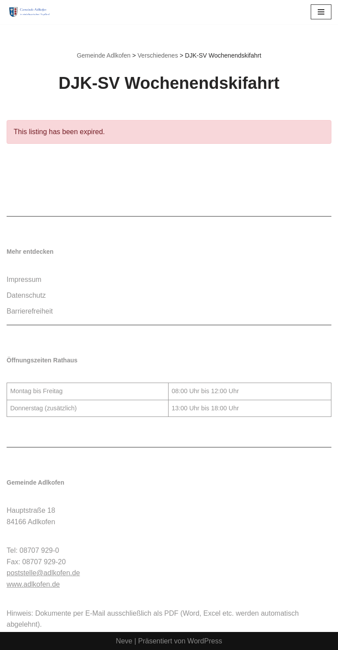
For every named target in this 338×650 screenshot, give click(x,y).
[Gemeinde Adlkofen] (33, 12)
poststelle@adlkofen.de (43, 573)
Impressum (24, 279)
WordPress (204, 641)
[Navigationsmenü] (321, 11)
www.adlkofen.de (33, 584)
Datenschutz (26, 295)
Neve (124, 641)
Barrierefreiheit (30, 311)
